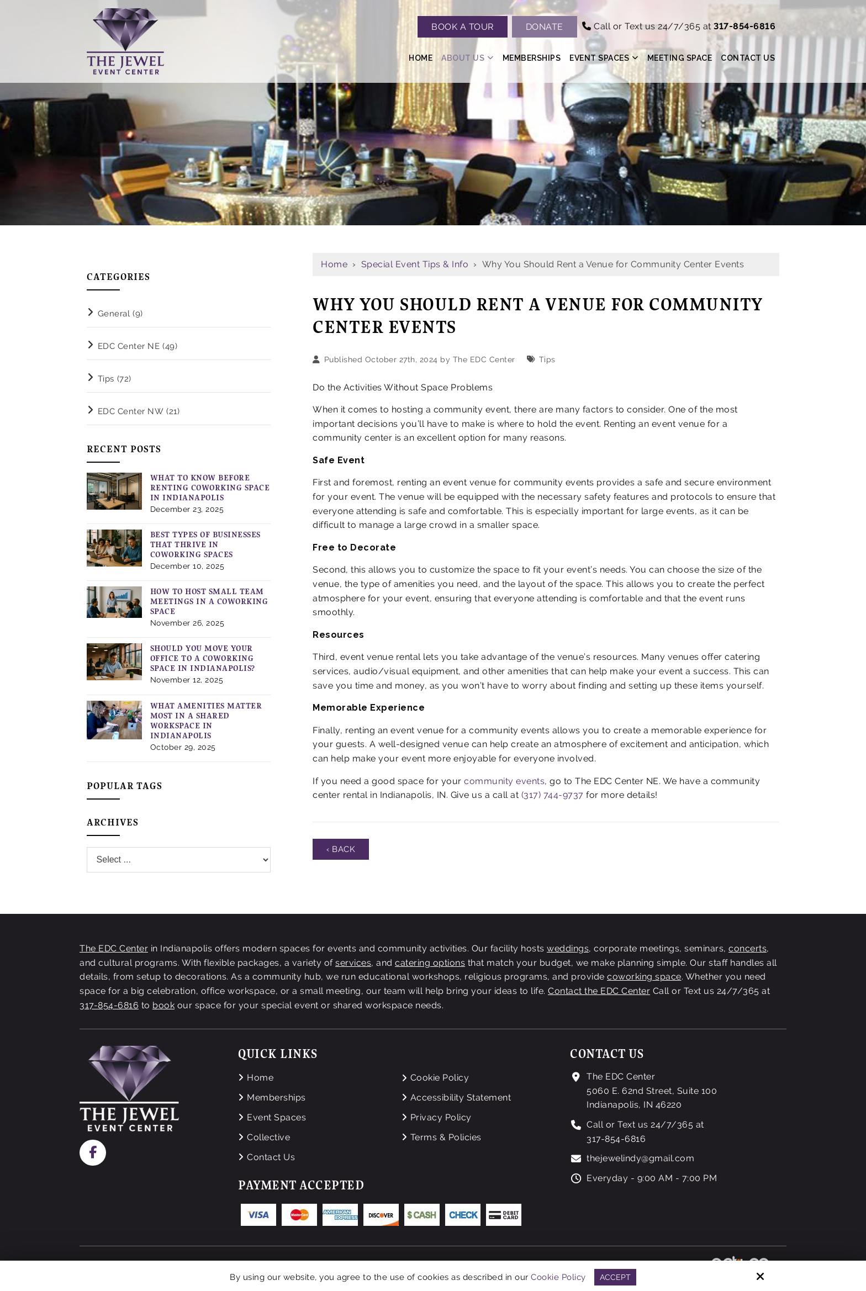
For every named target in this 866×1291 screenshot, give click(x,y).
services (353, 962)
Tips (547, 359)
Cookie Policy (558, 1277)
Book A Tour (462, 27)
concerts (747, 948)
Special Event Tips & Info (415, 264)
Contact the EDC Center (599, 991)
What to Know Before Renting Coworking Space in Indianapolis (210, 487)
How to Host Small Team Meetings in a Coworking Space (209, 601)
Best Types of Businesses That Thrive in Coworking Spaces (205, 544)
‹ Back (341, 849)
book (163, 1005)
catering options (430, 962)
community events (504, 781)
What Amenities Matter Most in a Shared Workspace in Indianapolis (206, 720)
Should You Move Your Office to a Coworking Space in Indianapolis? (202, 658)
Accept (615, 1277)
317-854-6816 (109, 1005)
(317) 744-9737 (552, 795)
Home (334, 264)
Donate (544, 27)
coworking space (644, 976)
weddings (568, 948)
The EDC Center (484, 359)
